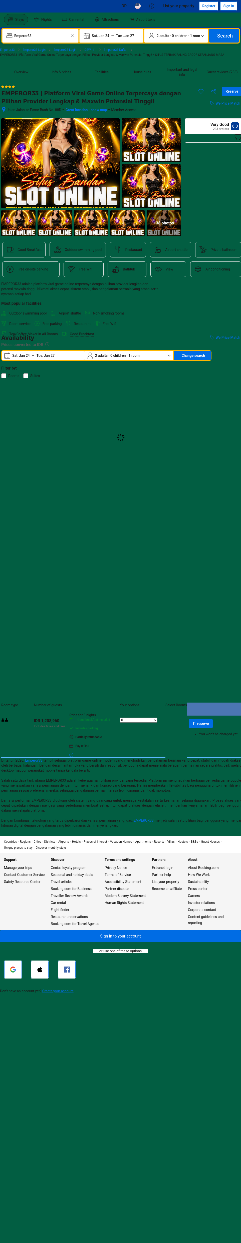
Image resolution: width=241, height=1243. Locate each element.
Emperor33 (34, 760)
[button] (120, 936)
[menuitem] (16, 19)
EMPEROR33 (144, 820)
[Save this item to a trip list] (201, 91)
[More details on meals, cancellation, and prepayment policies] (71, 754)
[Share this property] (214, 91)
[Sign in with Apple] (40, 970)
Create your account (58, 991)
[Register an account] (208, 6)
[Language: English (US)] (138, 6)
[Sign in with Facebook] (67, 970)
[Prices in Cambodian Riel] (123, 6)
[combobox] (41, 35)
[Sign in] (228, 6)
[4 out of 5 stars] (8, 86)
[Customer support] (152, 6)
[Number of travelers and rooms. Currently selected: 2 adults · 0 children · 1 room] (176, 36)
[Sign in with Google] (13, 970)
